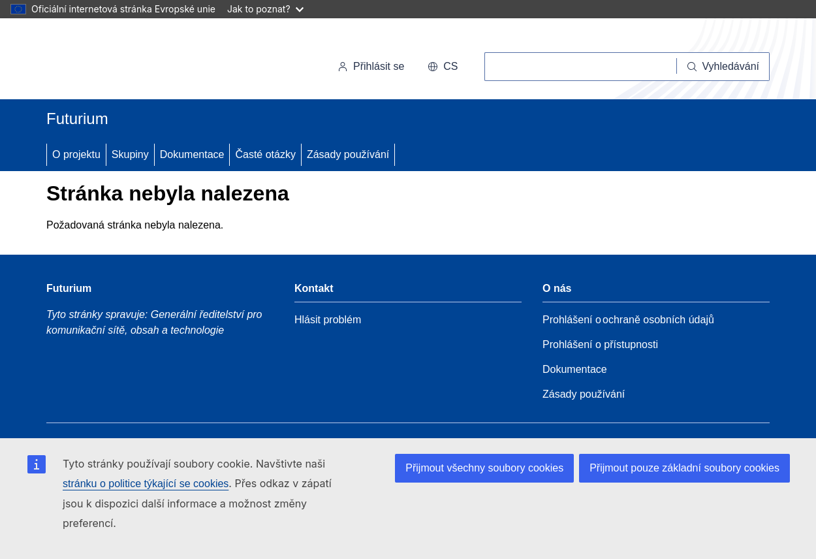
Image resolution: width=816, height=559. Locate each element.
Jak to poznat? (265, 8)
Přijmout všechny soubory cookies (484, 467)
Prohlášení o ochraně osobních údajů (628, 319)
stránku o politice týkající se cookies (145, 483)
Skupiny (130, 154)
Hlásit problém (327, 319)
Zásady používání (348, 154)
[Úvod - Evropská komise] (136, 61)
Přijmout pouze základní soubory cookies (684, 467)
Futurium (77, 118)
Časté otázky (265, 154)
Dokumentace (192, 154)
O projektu (76, 154)
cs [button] (443, 66)
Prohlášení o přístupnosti (600, 344)
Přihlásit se (370, 66)
